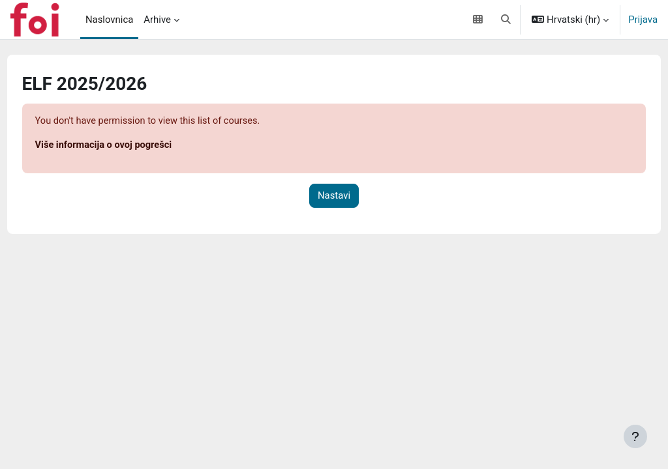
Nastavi (334, 196)
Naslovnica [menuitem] (109, 19)
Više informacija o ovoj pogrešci (129, 146)
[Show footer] (635, 436)
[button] (506, 19)
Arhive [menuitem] (157, 19)
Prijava (643, 19)
